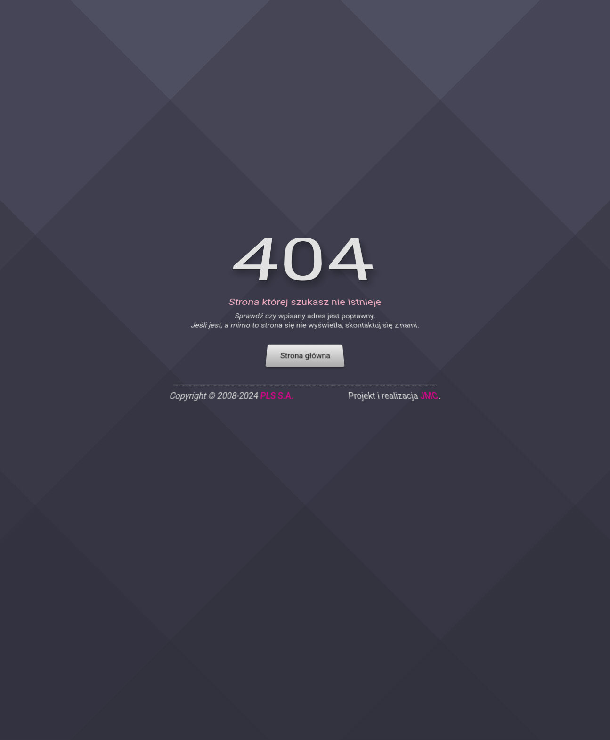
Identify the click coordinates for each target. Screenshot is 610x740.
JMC (433, 409)
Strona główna (305, 366)
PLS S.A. (275, 409)
